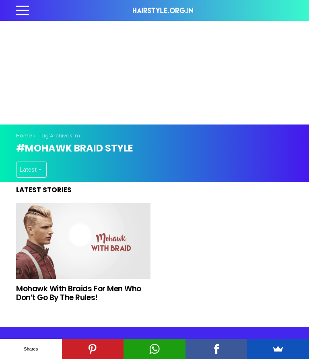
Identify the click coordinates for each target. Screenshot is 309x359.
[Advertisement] (162, 71)
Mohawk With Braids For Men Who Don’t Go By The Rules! (78, 293)
